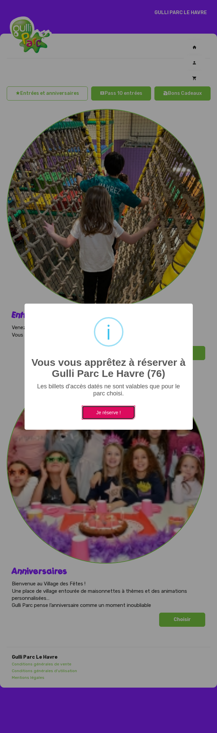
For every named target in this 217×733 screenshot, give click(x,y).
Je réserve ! (108, 412)
